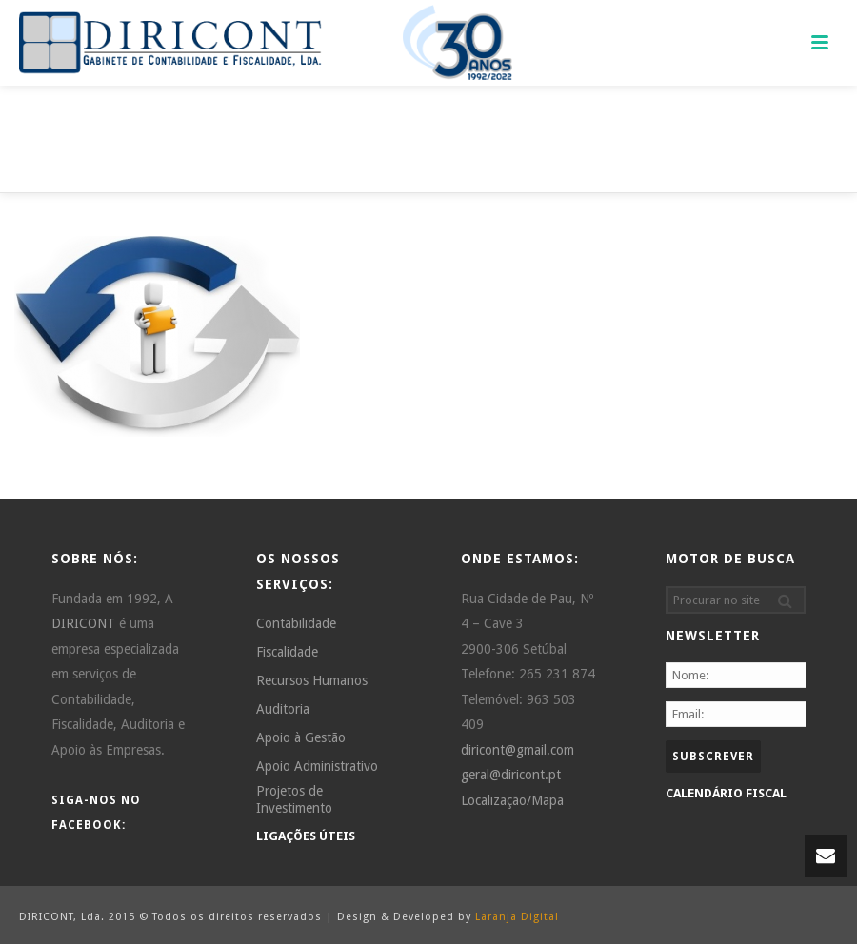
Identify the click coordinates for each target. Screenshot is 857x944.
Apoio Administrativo (317, 766)
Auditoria (282, 709)
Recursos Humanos (312, 680)
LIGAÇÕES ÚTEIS (305, 836)
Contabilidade (296, 623)
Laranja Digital (517, 917)
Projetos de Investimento (294, 799)
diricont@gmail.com (517, 749)
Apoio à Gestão (301, 737)
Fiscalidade (287, 651)
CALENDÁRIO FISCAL (726, 793)
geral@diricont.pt (511, 774)
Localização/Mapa (512, 800)
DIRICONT (83, 623)
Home (746, 175)
